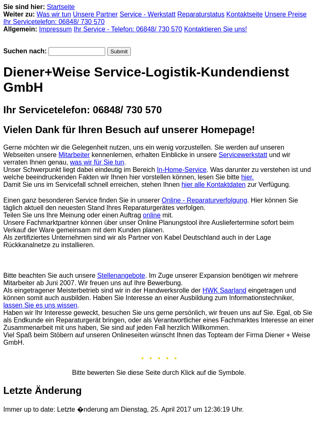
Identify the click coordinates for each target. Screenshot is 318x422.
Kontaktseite (244, 14)
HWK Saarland (224, 290)
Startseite (61, 6)
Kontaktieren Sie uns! (215, 29)
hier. (247, 177)
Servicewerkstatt (243, 154)
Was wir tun (54, 14)
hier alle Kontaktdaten (213, 184)
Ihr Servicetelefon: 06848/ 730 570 (54, 21)
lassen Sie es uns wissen (40, 305)
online (152, 215)
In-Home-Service (182, 169)
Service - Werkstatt (148, 14)
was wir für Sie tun (97, 162)
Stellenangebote (121, 275)
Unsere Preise (285, 14)
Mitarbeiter (74, 154)
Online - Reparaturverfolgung (204, 200)
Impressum (55, 29)
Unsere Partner (95, 14)
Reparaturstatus (200, 14)
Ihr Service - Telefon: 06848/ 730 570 (128, 29)
